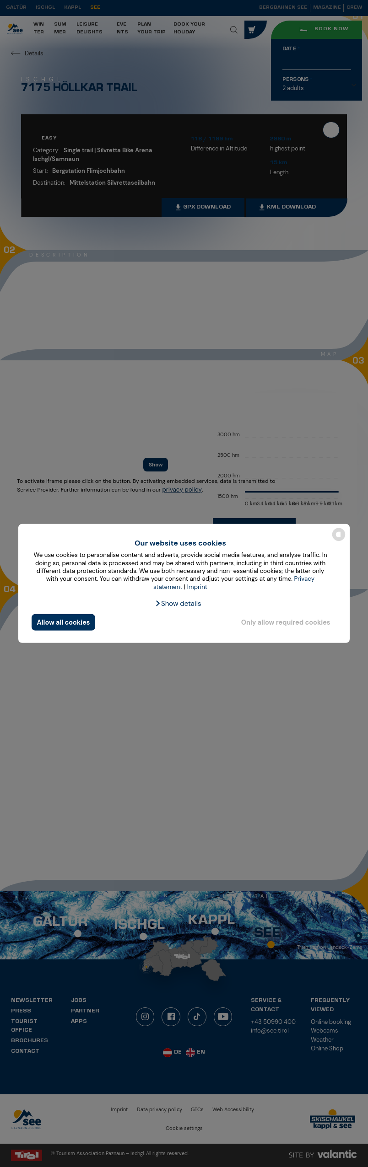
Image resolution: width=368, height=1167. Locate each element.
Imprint (197, 586)
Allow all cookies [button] (63, 622)
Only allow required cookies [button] (285, 622)
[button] (178, 603)
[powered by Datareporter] (338, 540)
